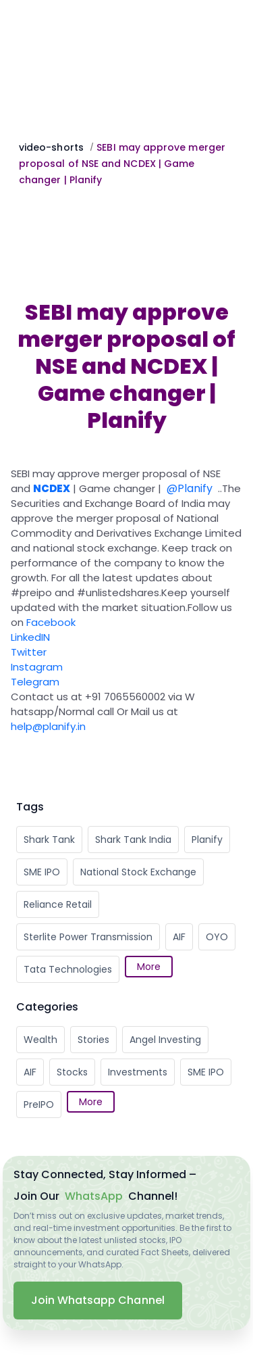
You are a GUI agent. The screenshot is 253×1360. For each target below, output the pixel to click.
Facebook (51, 622)
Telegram (35, 682)
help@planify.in (48, 726)
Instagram (37, 667)
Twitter (29, 652)
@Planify (189, 488)
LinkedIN (30, 637)
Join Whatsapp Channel (98, 1300)
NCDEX (51, 488)
